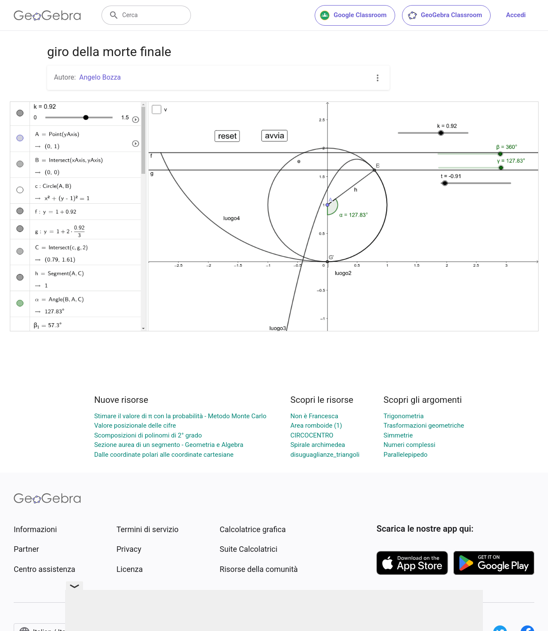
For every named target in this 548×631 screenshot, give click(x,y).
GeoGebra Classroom (444, 15)
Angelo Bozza (100, 77)
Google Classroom (353, 15)
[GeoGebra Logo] (47, 15)
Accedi (516, 15)
